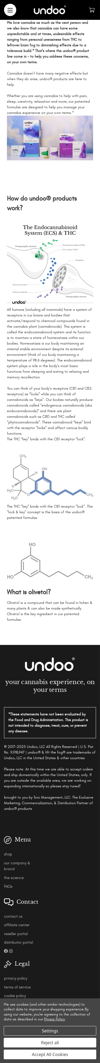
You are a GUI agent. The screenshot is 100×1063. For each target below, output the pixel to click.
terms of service (17, 987)
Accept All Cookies (50, 1054)
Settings (50, 1031)
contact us (13, 916)
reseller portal (16, 934)
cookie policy (15, 996)
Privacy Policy (54, 1019)
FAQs (8, 886)
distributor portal (18, 942)
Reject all (50, 1043)
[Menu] (10, 10)
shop (8, 854)
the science (14, 878)
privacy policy (15, 978)
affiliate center (17, 925)
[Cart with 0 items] (92, 10)
